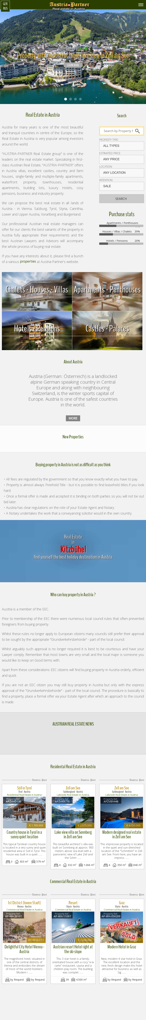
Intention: (106, 180)
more (73, 418)
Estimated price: (110, 153)
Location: (105, 166)
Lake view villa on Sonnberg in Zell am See (73, 831)
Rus (5, 8)
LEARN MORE (73, 65)
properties (28, 261)
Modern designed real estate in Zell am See (121, 831)
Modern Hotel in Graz (121, 940)
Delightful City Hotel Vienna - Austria (24, 942)
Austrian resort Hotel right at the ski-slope (73, 942)
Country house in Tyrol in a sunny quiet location (24, 831)
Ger (5, 4)
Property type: (109, 140)
